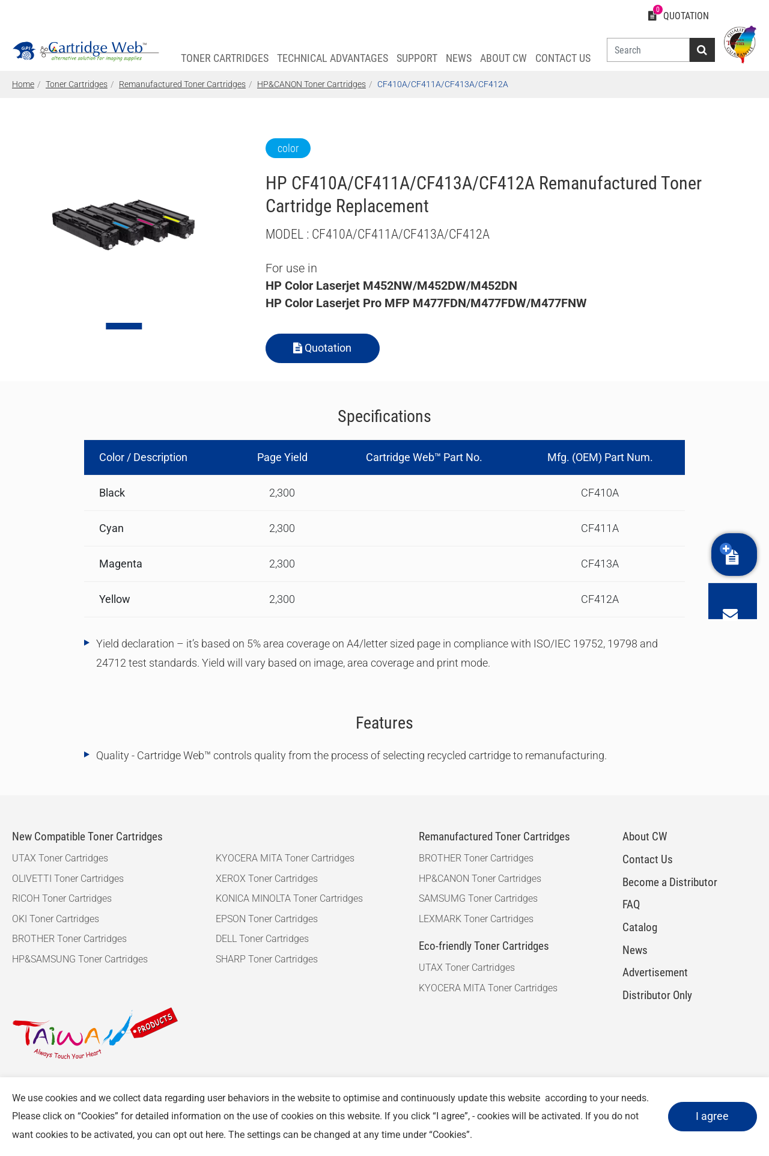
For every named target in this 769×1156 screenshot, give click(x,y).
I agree (709, 1116)
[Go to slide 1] (124, 326)
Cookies (128, 1116)
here (244, 1134)
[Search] (645, 50)
